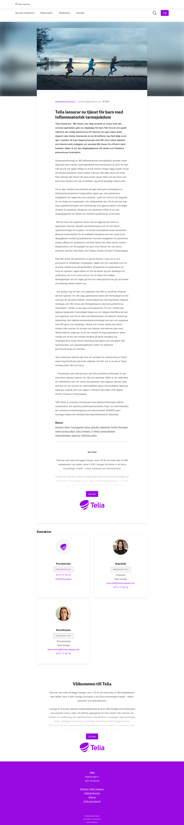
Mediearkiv (64, 12)
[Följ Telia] (165, 13)
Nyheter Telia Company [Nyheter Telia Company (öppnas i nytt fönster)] (92, 789)
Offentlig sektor (89, 435)
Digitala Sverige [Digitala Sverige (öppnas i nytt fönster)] (92, 793)
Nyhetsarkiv (46, 12)
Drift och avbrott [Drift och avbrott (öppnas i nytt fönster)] (92, 801)
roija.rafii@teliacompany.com (120, 583)
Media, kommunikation (104, 431)
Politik (114, 427)
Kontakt (80, 12)
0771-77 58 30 (63, 575)
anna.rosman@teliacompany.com (63, 649)
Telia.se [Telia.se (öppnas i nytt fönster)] (92, 797)
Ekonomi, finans (62, 427)
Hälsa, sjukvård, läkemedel (97, 427)
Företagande (77, 427)
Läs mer (92, 494)
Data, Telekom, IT (84, 431)
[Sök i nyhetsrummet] (155, 13)
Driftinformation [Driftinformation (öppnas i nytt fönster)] (63, 579)
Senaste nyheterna (24, 12)
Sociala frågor (68, 431)
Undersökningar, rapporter (67, 435)
